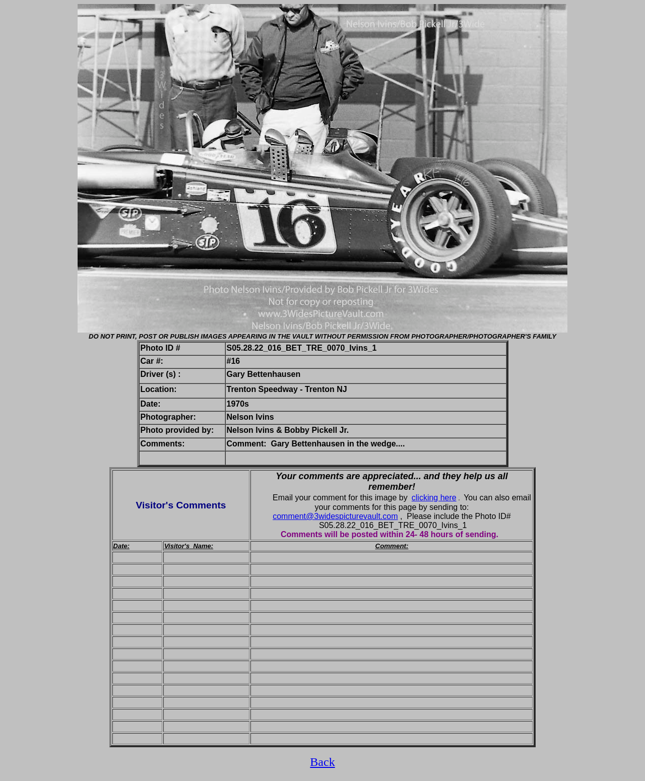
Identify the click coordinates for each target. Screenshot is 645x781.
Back (322, 761)
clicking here (434, 497)
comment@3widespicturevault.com (335, 516)
